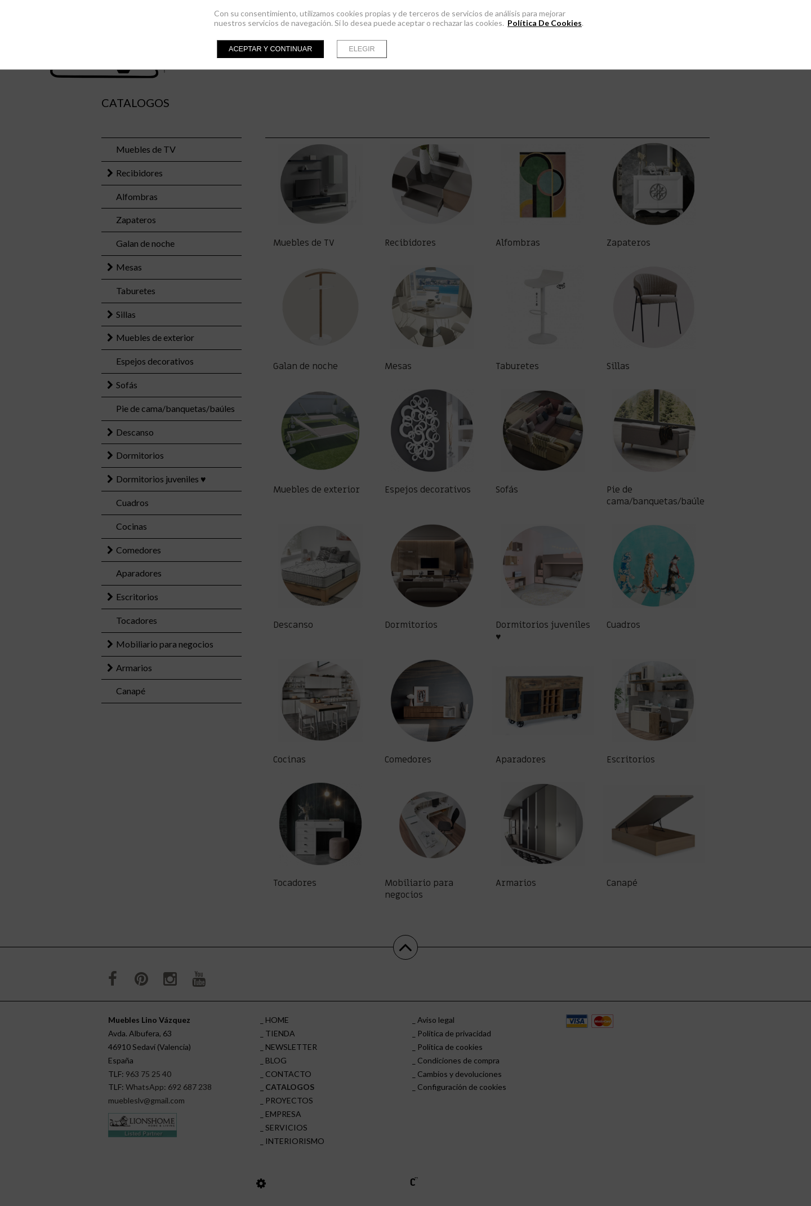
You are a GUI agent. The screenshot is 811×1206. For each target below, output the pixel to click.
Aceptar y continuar (270, 49)
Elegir (362, 49)
